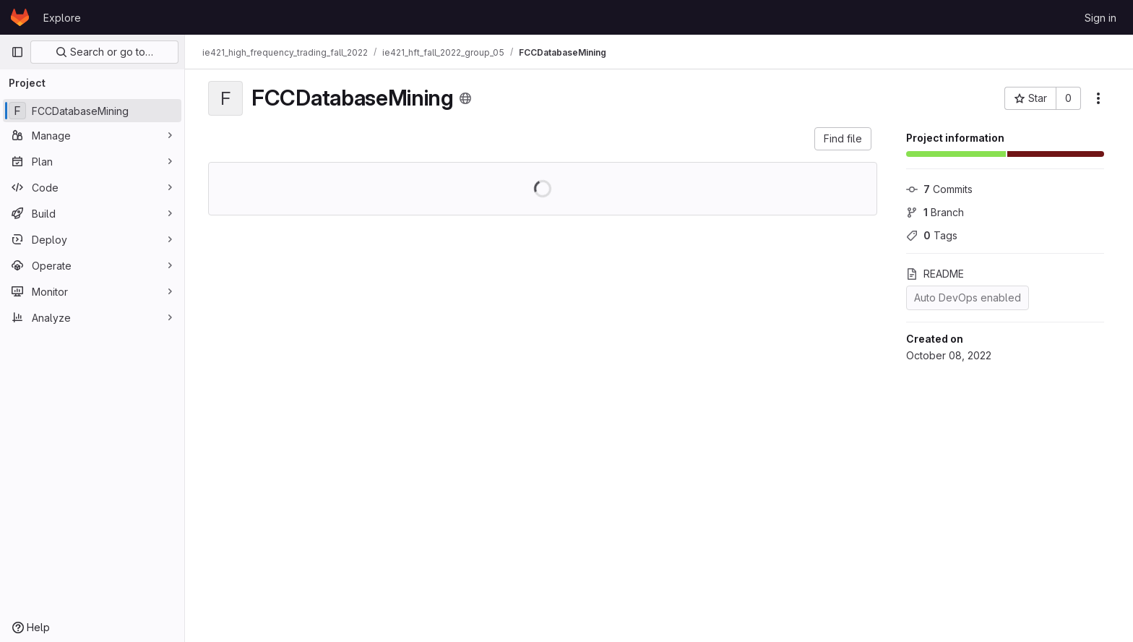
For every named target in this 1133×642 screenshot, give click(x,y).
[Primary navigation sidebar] (17, 52)
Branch (935, 212)
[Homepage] (20, 17)
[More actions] (1098, 98)
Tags (931, 235)
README (935, 274)
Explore (62, 18)
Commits (939, 189)
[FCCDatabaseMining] (92, 110)
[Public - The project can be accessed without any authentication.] (465, 98)
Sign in (1100, 18)
